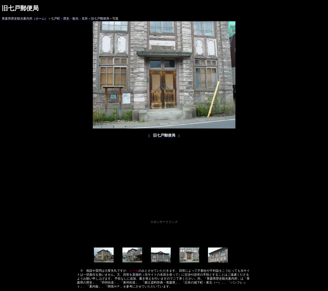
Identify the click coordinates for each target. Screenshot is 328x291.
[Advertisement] (164, 235)
